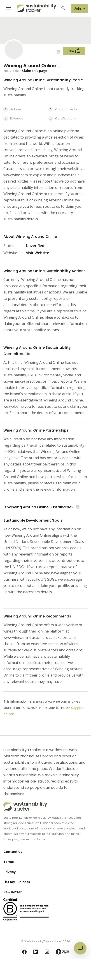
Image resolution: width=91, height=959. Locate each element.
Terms (8, 862)
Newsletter (12, 892)
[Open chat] (80, 948)
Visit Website (37, 252)
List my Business (16, 882)
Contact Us (12, 851)
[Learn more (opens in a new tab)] (77, 507)
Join (77, 8)
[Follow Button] (74, 51)
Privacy (9, 872)
